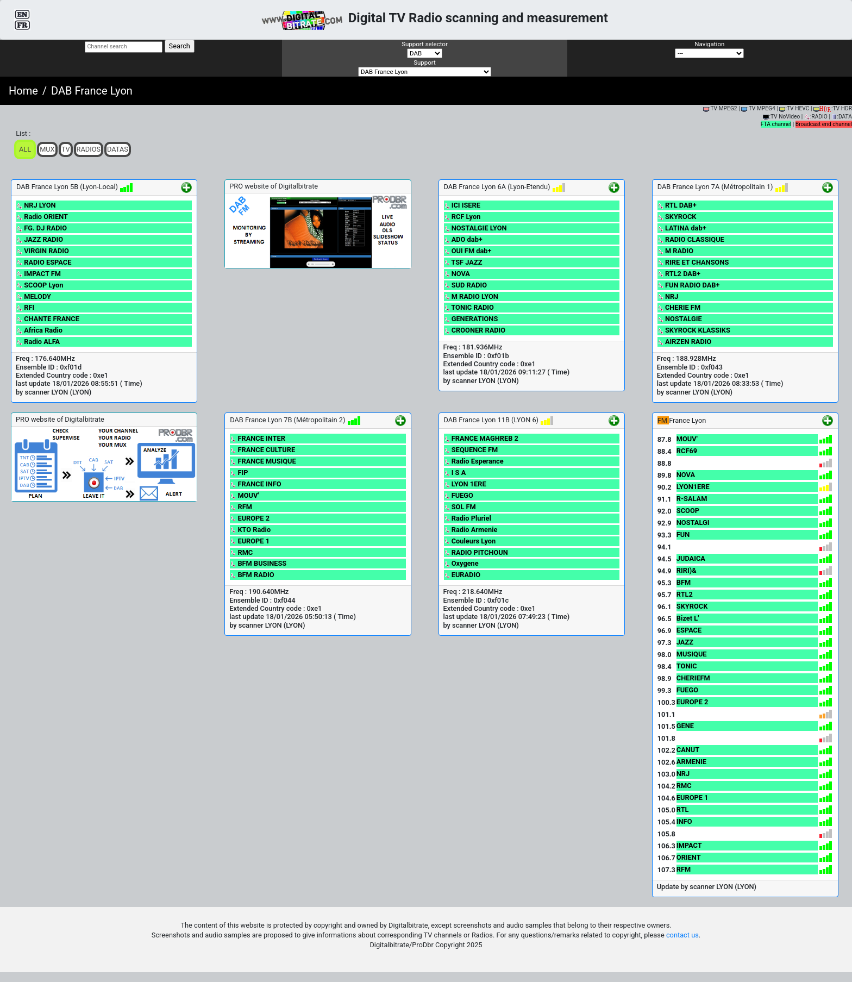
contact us (682, 935)
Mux (47, 149)
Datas (117, 149)
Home (23, 90)
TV (65, 149)
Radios (89, 149)
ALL (25, 149)
